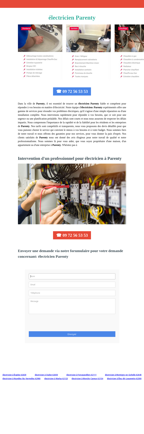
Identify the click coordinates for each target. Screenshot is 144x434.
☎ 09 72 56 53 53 (72, 91)
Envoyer (72, 334)
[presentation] (53, 323)
